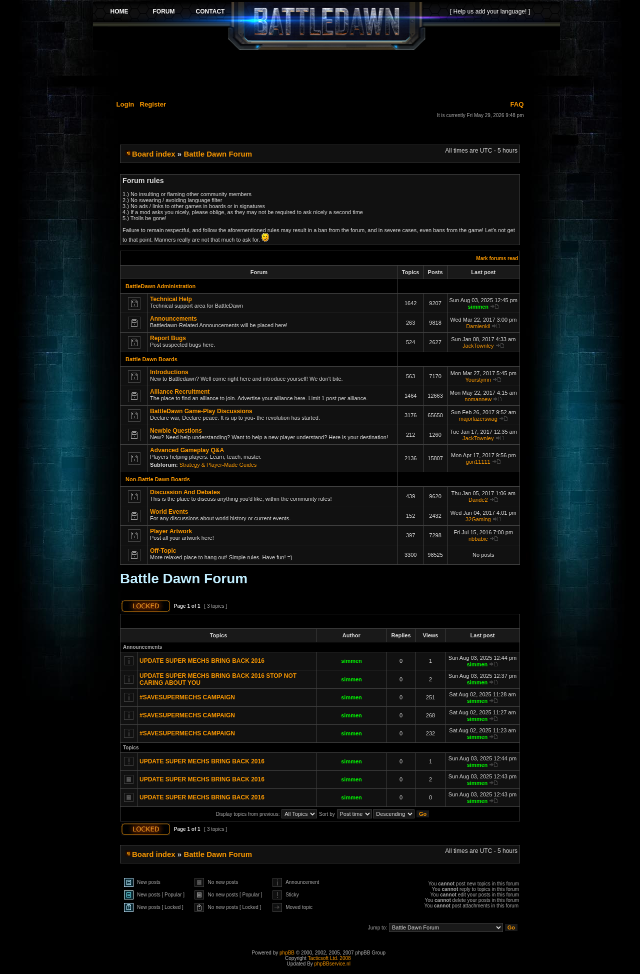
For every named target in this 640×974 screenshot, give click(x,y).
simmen (478, 307)
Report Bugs (168, 338)
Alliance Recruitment (180, 391)
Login (125, 104)
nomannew (478, 399)
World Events (169, 511)
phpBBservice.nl (332, 963)
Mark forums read (497, 258)
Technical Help (171, 299)
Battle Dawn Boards (152, 359)
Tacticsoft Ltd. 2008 (329, 958)
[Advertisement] (326, 73)
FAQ (517, 104)
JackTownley (478, 346)
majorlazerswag (478, 419)
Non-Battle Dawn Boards (158, 479)
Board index (154, 154)
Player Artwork (171, 531)
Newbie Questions (176, 430)
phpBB (287, 952)
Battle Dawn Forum (218, 154)
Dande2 (478, 500)
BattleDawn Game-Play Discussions (201, 411)
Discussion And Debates (185, 492)
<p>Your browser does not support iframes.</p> (326, 26)
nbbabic (478, 539)
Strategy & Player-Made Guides (218, 465)
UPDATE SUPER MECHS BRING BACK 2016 (202, 660)
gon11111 (478, 462)
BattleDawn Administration (161, 286)
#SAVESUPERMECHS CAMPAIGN (187, 697)
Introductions (169, 372)
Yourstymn (478, 380)
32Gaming (478, 519)
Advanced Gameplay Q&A (187, 450)
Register (153, 104)
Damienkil (478, 326)
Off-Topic (163, 550)
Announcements (173, 318)
